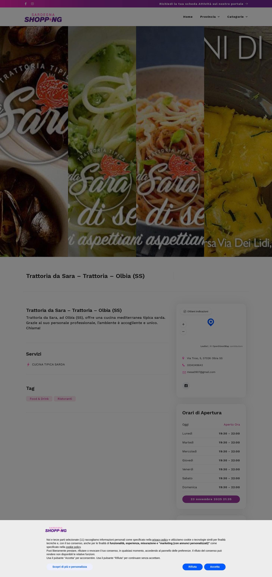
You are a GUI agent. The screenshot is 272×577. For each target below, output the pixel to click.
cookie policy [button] (73, 546)
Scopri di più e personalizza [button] (70, 566)
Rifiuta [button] (192, 566)
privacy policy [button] (160, 539)
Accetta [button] (215, 566)
